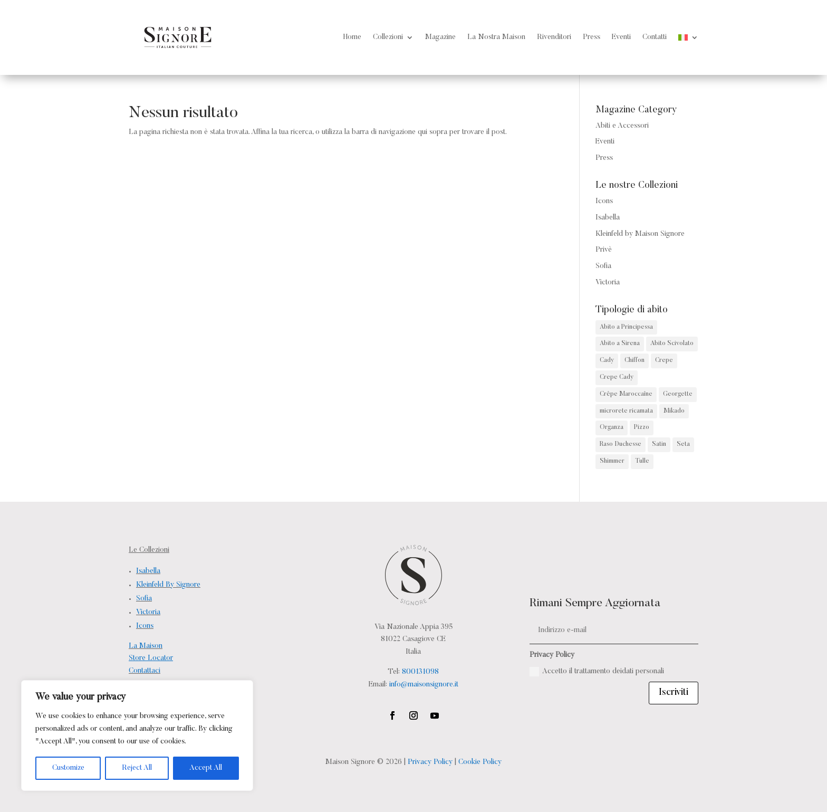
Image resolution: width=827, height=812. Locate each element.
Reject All (137, 768)
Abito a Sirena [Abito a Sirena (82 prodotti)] (620, 343)
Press (591, 37)
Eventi (621, 37)
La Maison (145, 646)
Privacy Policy (430, 762)
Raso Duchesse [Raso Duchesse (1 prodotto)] (620, 444)
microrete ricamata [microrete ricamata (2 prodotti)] (626, 411)
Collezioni (388, 37)
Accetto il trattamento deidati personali (597, 671)
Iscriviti (673, 693)
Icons (604, 201)
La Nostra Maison (496, 37)
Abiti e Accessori (622, 126)
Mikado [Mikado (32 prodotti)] (674, 411)
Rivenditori (554, 37)
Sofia (603, 266)
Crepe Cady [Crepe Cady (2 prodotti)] (616, 377)
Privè (603, 250)
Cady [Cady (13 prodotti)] (607, 360)
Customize (68, 768)
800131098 (420, 672)
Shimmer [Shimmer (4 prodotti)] (612, 461)
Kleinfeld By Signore (168, 585)
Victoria (607, 282)
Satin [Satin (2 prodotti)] (659, 444)
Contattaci (144, 671)
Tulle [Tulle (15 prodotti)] (642, 461)
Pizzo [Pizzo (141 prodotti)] (641, 427)
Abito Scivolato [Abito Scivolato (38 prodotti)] (672, 343)
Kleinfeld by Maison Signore (640, 234)
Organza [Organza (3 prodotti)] (611, 427)
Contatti (654, 37)
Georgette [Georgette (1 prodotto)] (678, 394)
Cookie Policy (480, 762)
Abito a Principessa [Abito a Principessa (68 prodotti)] (626, 327)
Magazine (440, 37)
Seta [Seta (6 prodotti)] (683, 444)
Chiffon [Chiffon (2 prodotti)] (634, 360)
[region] (137, 735)
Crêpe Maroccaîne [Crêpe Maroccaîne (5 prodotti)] (626, 394)
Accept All (205, 768)
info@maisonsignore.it (423, 685)
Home (352, 37)
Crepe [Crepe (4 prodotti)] (664, 360)
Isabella (607, 218)
